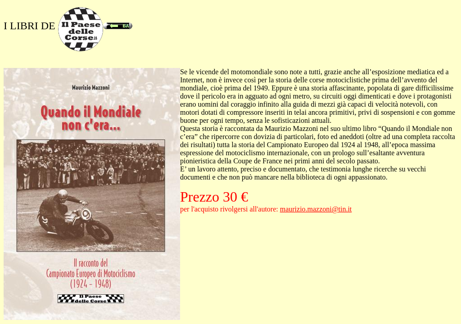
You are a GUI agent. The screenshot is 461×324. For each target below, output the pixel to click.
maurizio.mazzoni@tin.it (316, 209)
